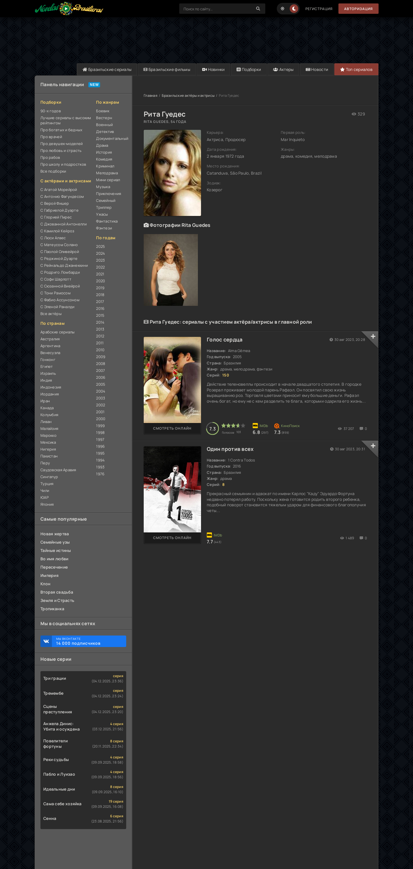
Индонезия (50, 387)
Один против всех (230, 448)
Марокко (48, 435)
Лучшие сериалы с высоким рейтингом (65, 120)
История (104, 152)
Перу (45, 463)
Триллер (104, 207)
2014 (100, 322)
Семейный (105, 200)
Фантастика (107, 221)
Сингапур (49, 476)
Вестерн (104, 117)
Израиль (48, 373)
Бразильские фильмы (166, 69)
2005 (100, 384)
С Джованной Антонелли (63, 224)
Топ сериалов (356, 69)
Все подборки (53, 171)
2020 (100, 280)
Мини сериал (108, 179)
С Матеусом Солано (59, 244)
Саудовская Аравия (58, 469)
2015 (100, 315)
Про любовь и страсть (61, 150)
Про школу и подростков (63, 164)
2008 (100, 363)
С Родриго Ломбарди (60, 272)
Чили (44, 490)
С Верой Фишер (54, 203)
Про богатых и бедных (61, 129)
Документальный (111, 138)
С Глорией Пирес (56, 217)
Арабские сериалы (57, 332)
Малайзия (49, 428)
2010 (100, 349)
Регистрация (319, 8)
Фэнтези (104, 228)
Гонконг (47, 359)
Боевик (102, 110)
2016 (100, 308)
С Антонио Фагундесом (62, 196)
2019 (100, 287)
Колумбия (49, 414)
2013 (100, 329)
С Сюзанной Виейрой (60, 286)
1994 (100, 460)
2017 (100, 301)
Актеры (283, 69)
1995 (100, 453)
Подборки (249, 69)
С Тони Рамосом (55, 293)
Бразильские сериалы (107, 69)
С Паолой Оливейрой (59, 251)
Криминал (105, 166)
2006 (100, 377)
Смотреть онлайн (172, 428)
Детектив (105, 131)
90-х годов (50, 110)
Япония (47, 504)
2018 (100, 294)
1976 (100, 473)
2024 (100, 253)
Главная (150, 95)
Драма (102, 145)
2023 (100, 260)
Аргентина (50, 345)
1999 (100, 425)
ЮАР (44, 497)
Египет (46, 366)
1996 (100, 446)
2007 (100, 370)
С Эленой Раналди (57, 306)
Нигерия (48, 449)
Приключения (108, 193)
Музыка (103, 186)
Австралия (50, 338)
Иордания (49, 394)
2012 (100, 336)
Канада (47, 407)
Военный (104, 124)
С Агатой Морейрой (58, 189)
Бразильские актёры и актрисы (188, 95)
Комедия (104, 159)
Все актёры (51, 313)
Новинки (213, 69)
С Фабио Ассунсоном (59, 299)
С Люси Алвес (53, 237)
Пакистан (49, 456)
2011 (100, 342)
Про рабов (50, 157)
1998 (100, 432)
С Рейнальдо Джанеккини (64, 265)
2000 (100, 418)
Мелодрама (107, 172)
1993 (100, 467)
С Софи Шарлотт (55, 279)
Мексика (48, 442)
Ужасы (102, 214)
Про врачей (51, 136)
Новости (317, 69)
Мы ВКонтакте (88, 641)
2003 (100, 398)
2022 (100, 267)
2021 (100, 274)
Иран (45, 400)
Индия (46, 380)
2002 (100, 405)
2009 (100, 356)
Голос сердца (224, 339)
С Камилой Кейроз (57, 230)
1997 (100, 439)
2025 (100, 246)
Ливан (46, 421)
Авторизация (358, 8)
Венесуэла (50, 352)
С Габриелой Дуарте (59, 210)
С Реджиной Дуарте (59, 258)
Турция (47, 483)
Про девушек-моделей (61, 143)
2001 (100, 411)
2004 (100, 391)
